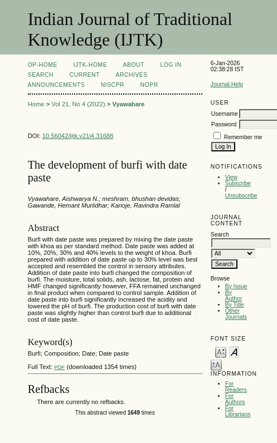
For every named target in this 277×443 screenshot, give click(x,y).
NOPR (149, 85)
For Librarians (238, 411)
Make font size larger (216, 364)
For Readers (236, 387)
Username (224, 114)
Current (85, 75)
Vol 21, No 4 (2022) (78, 104)
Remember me (243, 137)
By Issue (236, 286)
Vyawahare (128, 104)
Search (41, 75)
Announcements (56, 85)
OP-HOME (42, 65)
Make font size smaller (220, 351)
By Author (233, 295)
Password (224, 124)
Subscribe (238, 183)
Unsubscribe (241, 196)
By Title (234, 305)
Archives (131, 75)
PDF (59, 367)
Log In (170, 65)
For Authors (235, 399)
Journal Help (227, 84)
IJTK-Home (90, 65)
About (133, 65)
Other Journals (236, 314)
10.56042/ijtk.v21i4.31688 (78, 135)
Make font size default (234, 351)
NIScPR (112, 85)
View (231, 177)
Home (36, 104)
